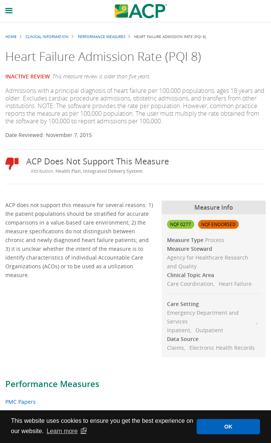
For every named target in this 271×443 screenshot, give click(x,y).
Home (11, 36)
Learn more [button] (62, 431)
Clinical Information (47, 36)
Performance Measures (52, 384)
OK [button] (228, 427)
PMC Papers (20, 401)
